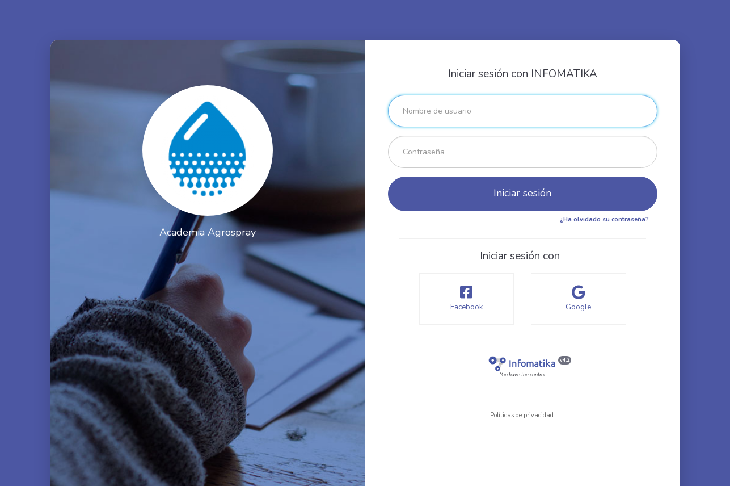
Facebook (467, 298)
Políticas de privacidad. (522, 415)
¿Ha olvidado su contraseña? (604, 219)
